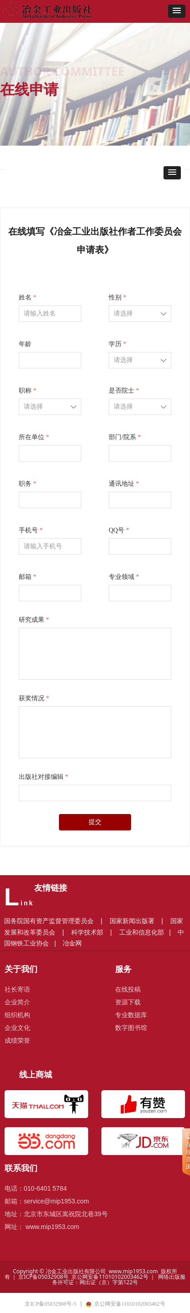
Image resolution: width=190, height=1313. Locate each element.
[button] (176, 11)
